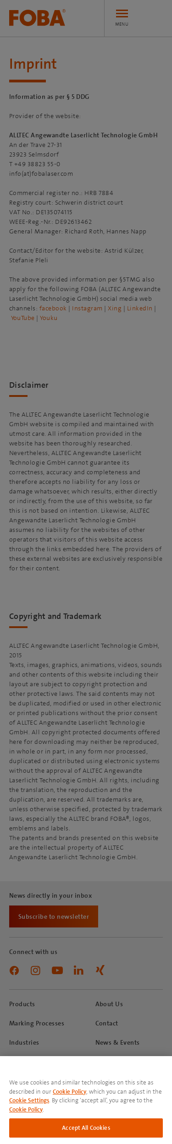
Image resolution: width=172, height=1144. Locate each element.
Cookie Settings (29, 1100)
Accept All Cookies (86, 1128)
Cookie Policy (69, 1091)
